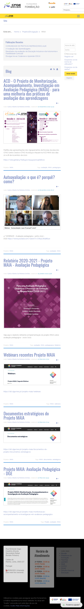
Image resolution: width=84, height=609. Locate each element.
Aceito (12, 606)
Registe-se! (68, 59)
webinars (58, 404)
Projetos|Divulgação (30, 32)
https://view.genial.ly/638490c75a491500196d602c (24, 160)
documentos (48, 459)
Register (69, 80)
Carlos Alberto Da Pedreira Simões (18, 107)
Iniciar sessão (71, 76)
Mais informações (23, 606)
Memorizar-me (71, 56)
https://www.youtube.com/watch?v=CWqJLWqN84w (29, 239)
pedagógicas (49, 345)
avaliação (44, 167)
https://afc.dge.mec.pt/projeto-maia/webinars (22, 392)
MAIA (11, 167)
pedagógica (57, 167)
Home (16, 32)
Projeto (47, 522)
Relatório (58, 345)
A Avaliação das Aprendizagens (18, 49)
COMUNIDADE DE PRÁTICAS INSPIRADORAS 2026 (26, 46)
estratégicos (57, 459)
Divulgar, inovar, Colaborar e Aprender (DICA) (23, 56)
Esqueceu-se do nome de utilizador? (70, 64)
